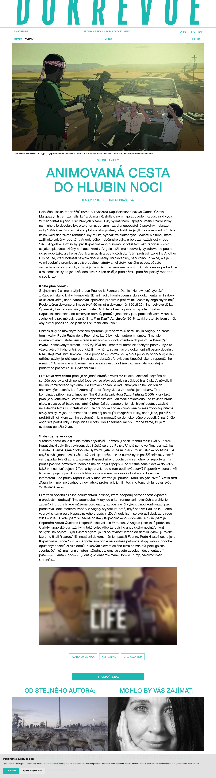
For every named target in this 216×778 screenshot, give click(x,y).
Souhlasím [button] (11, 771)
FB (185, 31)
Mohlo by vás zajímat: (156, 690)
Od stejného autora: (60, 690)
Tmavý (29, 39)
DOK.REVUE (21, 31)
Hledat (197, 38)
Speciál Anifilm (108, 160)
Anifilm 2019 (109, 656)
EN (200, 31)
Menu (108, 38)
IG (194, 31)
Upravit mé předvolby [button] (32, 771)
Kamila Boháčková (120, 200)
